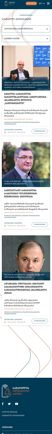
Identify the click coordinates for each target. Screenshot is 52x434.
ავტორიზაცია (31, 3)
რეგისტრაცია (39, 131)
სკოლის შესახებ (9, 412)
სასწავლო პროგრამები (13, 415)
